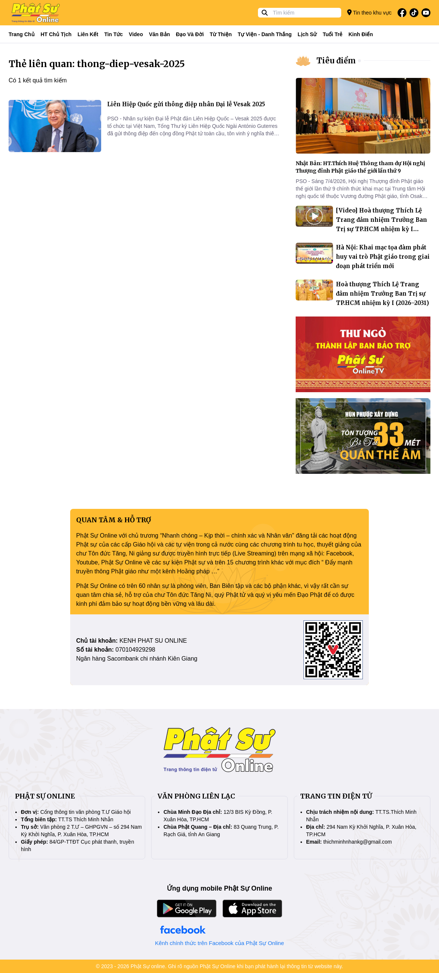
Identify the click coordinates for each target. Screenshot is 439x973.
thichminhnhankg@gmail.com (357, 842)
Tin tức (113, 34)
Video (136, 34)
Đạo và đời (190, 34)
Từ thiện (221, 34)
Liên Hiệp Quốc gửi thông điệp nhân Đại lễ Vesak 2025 (186, 104)
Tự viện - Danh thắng (265, 34)
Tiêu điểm (336, 60)
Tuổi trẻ (332, 34)
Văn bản (159, 34)
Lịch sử (307, 34)
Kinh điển (361, 34)
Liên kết (88, 34)
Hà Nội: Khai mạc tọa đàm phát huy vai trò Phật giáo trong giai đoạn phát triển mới (383, 257)
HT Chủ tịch (56, 34)
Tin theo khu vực (369, 12)
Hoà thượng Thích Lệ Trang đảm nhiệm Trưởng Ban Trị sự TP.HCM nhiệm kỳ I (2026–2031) (382, 293)
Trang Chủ (22, 34)
